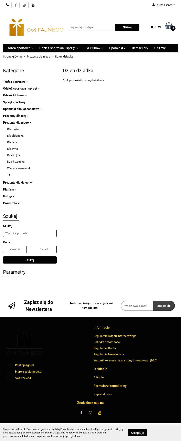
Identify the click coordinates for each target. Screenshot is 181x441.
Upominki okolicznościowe (22, 109)
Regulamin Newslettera (109, 354)
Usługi (8, 196)
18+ (9, 174)
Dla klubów (93, 48)
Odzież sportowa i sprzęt (58, 48)
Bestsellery (140, 48)
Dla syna (12, 148)
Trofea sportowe (19, 48)
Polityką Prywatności (62, 429)
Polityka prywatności (107, 342)
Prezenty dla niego (17, 122)
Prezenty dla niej (16, 116)
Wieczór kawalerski (19, 168)
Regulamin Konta (105, 348)
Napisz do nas (103, 394)
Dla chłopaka (15, 135)
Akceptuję (137, 432)
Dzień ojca (13, 155)
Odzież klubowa (15, 95)
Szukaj (29, 260)
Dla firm (10, 189)
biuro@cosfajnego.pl (28, 371)
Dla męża (13, 129)
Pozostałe (11, 203)
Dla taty (12, 142)
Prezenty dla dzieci (17, 182)
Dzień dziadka (16, 161)
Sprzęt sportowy (14, 102)
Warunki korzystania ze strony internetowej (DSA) (125, 360)
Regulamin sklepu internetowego (115, 336)
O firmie (160, 48)
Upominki (117, 48)
